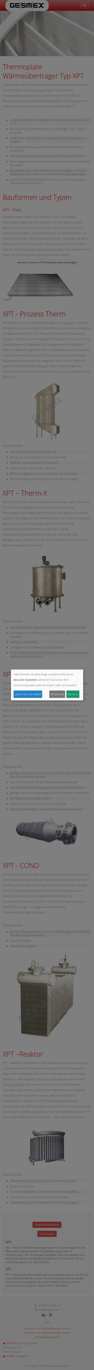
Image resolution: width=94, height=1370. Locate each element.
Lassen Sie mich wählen (27, 694)
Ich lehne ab (57, 694)
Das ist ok (72, 694)
